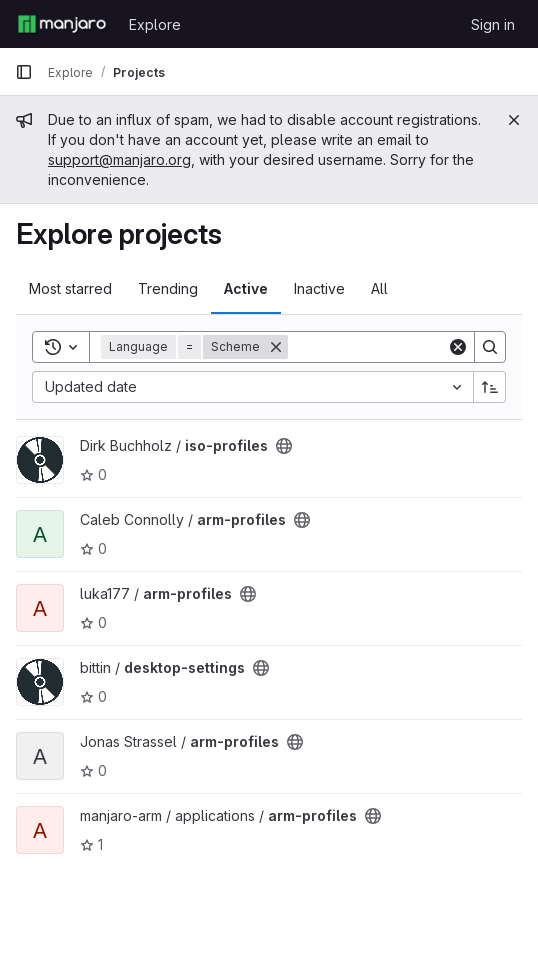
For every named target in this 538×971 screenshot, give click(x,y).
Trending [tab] (168, 288)
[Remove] (276, 347)
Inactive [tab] (319, 288)
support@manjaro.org (119, 159)
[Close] (514, 120)
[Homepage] (62, 24)
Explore (155, 24)
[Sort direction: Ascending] (490, 387)
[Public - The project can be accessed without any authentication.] (284, 446)
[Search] (412, 347)
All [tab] (379, 288)
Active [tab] (246, 288)
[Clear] (458, 347)
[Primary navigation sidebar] (24, 72)
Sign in (493, 24)
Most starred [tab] (70, 288)
